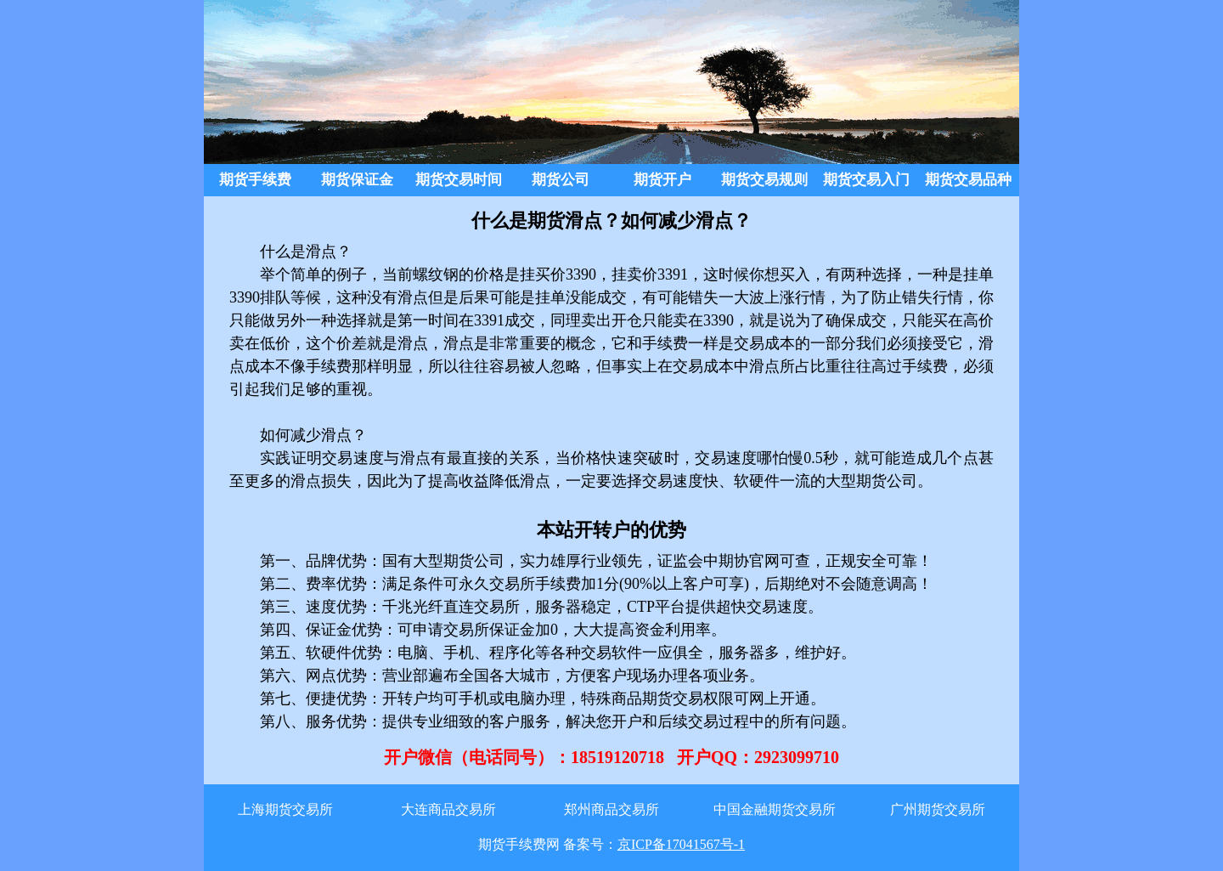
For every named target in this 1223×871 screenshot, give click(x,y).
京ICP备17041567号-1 (681, 844)
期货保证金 (357, 180)
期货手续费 (255, 180)
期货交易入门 (866, 180)
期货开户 (662, 180)
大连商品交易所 (448, 809)
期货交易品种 (968, 180)
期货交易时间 (458, 180)
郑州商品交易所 (611, 809)
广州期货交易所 (937, 809)
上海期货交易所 (285, 809)
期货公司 (560, 180)
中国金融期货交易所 (774, 809)
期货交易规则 (764, 180)
